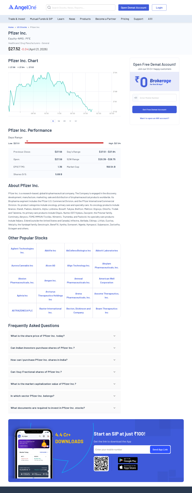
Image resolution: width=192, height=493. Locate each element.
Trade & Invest (16, 18)
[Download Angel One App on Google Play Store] (128, 460)
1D (53, 121)
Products (85, 18)
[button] (64, 336)
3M (64, 121)
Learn (60, 18)
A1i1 (150, 18)
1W (59, 121)
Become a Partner (105, 18)
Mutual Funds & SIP (41, 18)
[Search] (80, 7)
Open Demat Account (133, 7)
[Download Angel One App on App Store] (128, 467)
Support (138, 18)
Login (159, 7)
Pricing (125, 18)
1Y (70, 121)
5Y (76, 121)
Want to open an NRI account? (154, 143)
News (72, 18)
